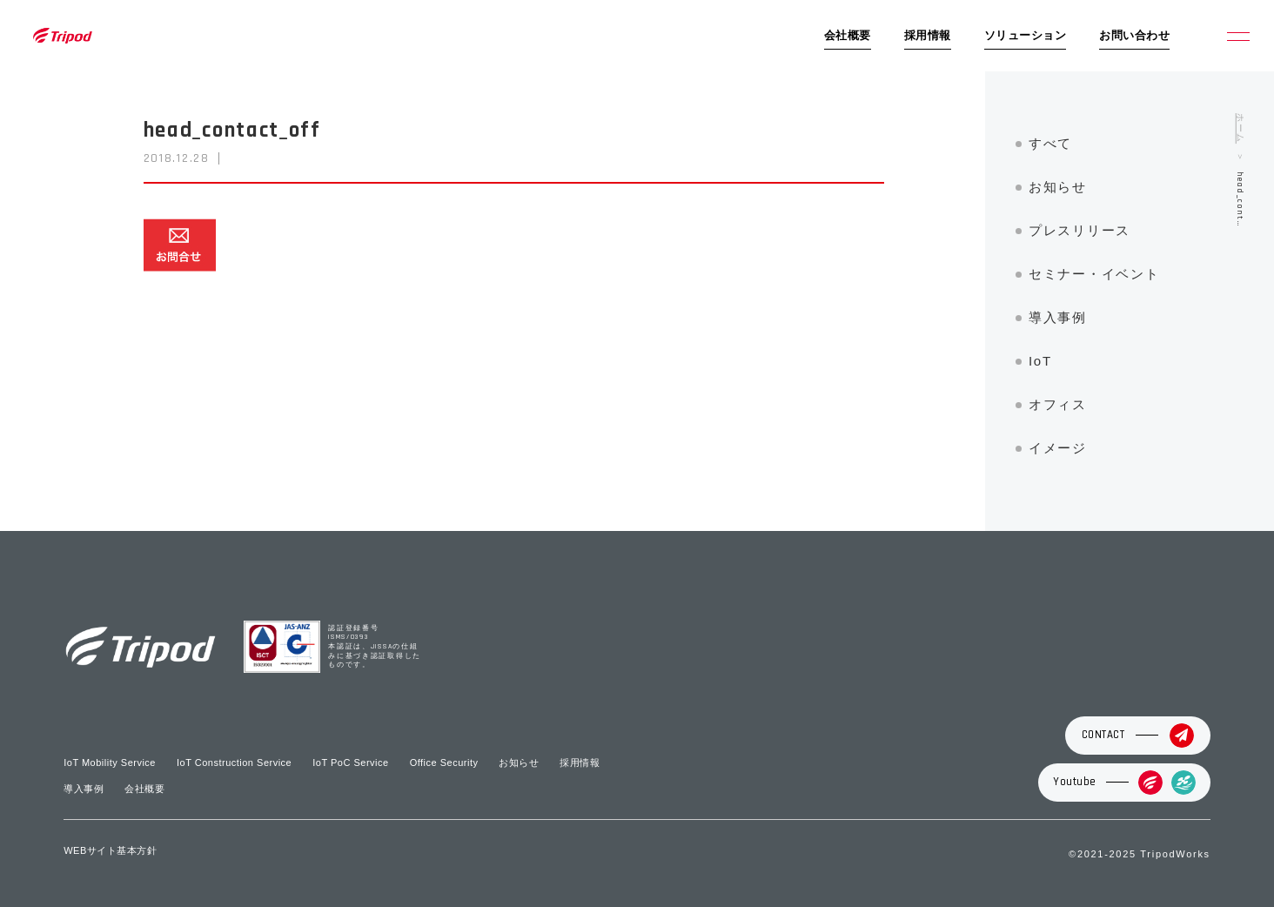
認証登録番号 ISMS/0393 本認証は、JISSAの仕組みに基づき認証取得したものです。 (374, 647)
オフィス (1058, 404)
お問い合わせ (1134, 36)
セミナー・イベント (1094, 273)
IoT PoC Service (350, 762)
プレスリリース (1079, 230)
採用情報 (927, 36)
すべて (1050, 143)
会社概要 (847, 36)
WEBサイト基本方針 (110, 850)
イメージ (1058, 447)
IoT (1040, 360)
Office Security (444, 762)
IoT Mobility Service (110, 762)
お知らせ (1058, 186)
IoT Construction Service (234, 762)
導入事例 (1058, 317)
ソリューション (1025, 36)
